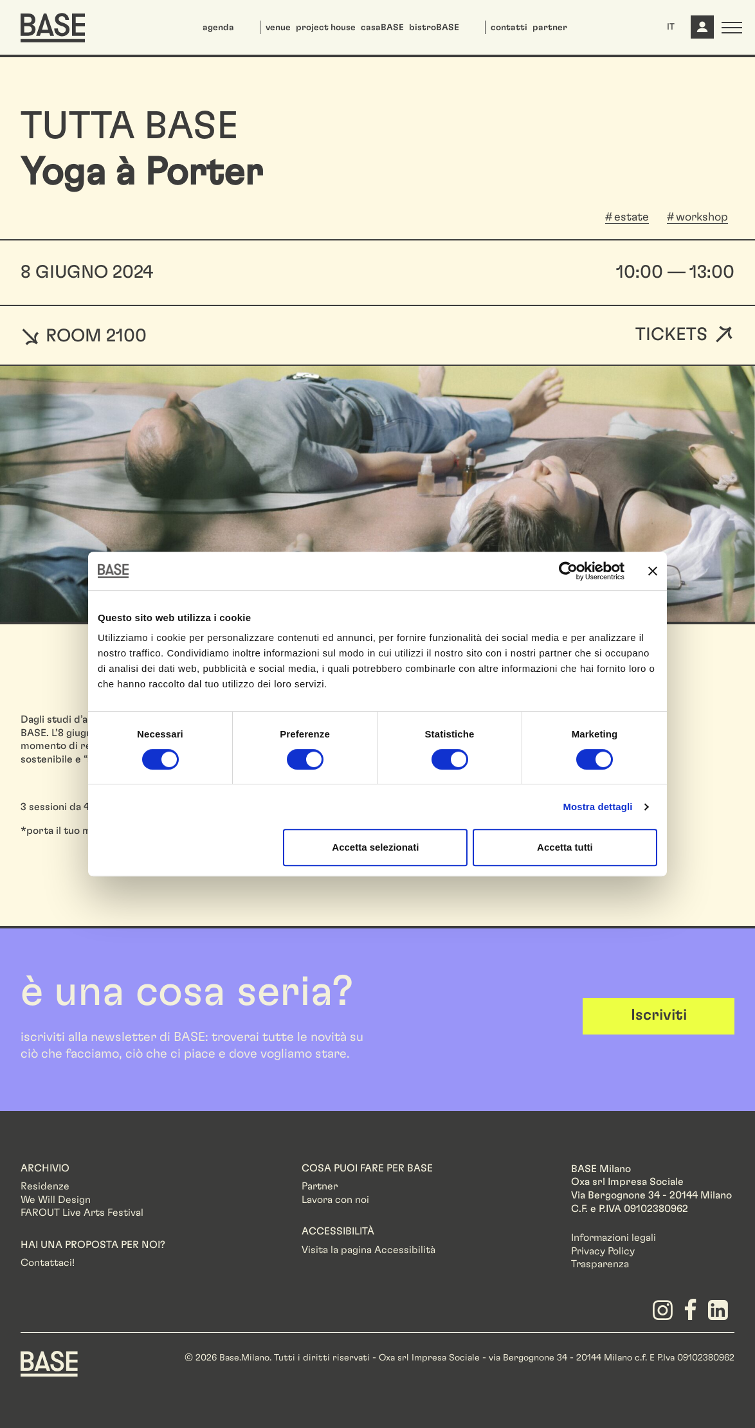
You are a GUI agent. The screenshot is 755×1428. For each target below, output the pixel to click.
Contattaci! (48, 1263)
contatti (509, 27)
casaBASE (382, 27)
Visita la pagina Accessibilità (368, 1250)
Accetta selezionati (375, 847)
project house (326, 27)
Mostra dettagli (597, 806)
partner (549, 27)
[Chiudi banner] (652, 570)
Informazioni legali (613, 1238)
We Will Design (56, 1200)
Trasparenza (600, 1264)
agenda (218, 27)
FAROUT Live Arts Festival (82, 1212)
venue (278, 27)
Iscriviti (659, 1015)
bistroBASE (434, 27)
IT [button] (671, 27)
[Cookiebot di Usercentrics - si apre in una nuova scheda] (568, 571)
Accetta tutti (565, 847)
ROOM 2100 (84, 335)
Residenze (45, 1186)
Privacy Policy (603, 1251)
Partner (320, 1186)
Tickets (671, 335)
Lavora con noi (335, 1200)
